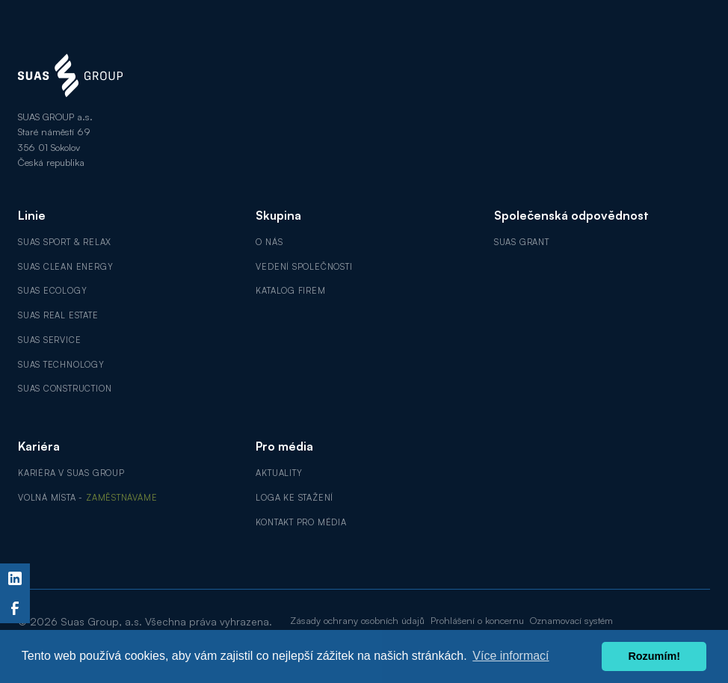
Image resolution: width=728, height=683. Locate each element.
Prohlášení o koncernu (477, 620)
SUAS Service (49, 340)
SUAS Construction (64, 388)
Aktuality (279, 473)
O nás (269, 242)
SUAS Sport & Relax (64, 242)
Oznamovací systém (571, 620)
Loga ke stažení (294, 497)
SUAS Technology (61, 364)
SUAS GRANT (521, 242)
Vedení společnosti (304, 267)
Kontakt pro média (301, 522)
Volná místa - (87, 497)
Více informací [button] (510, 655)
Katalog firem (290, 290)
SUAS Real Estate (58, 315)
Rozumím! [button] (654, 656)
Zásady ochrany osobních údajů (357, 620)
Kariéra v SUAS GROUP (71, 473)
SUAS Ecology (52, 290)
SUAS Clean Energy (65, 267)
